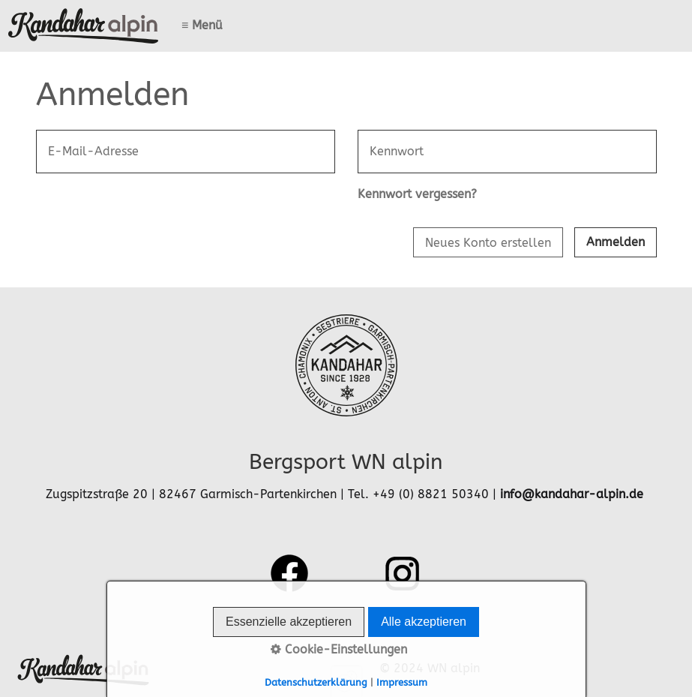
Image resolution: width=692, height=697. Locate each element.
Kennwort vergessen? (417, 194)
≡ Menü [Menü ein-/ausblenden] (202, 25)
